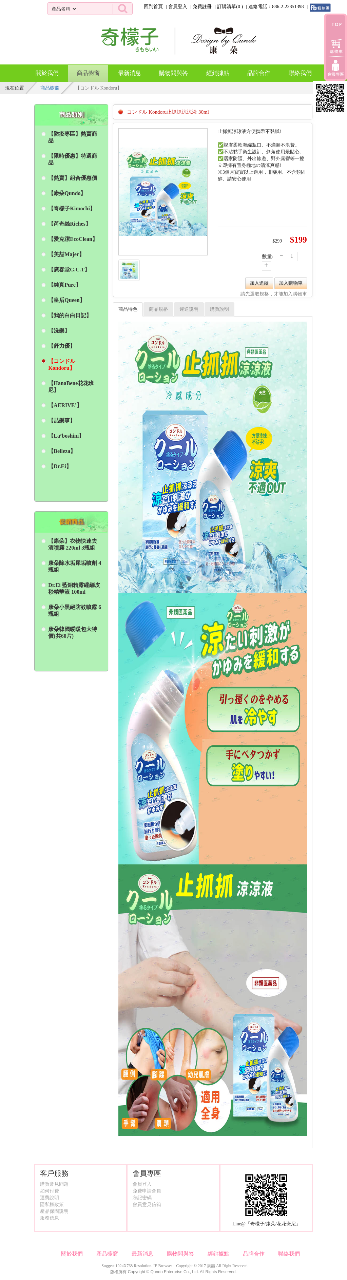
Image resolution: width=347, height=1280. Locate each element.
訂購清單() (230, 6)
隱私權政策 (52, 1204)
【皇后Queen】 (66, 300)
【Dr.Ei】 (59, 466)
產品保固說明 (54, 1211)
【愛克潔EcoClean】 (73, 239)
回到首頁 (153, 6)
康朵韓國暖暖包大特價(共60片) (72, 632)
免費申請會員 (147, 1190)
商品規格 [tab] (158, 309)
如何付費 (49, 1190)
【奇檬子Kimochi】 (71, 208)
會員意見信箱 (147, 1204)
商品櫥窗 (88, 70)
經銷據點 (217, 73)
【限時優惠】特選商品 (72, 159)
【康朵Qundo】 (67, 193)
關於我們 (47, 73)
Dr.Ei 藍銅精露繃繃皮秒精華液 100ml (74, 588)
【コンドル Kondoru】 (61, 364)
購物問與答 (173, 73)
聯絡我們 (300, 73)
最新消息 (129, 73)
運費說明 (49, 1197)
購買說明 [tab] (219, 309)
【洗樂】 (59, 330)
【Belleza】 (62, 451)
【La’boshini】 (66, 436)
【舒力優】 (61, 346)
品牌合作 (258, 73)
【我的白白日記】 (70, 315)
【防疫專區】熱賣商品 (72, 137)
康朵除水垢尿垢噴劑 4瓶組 (74, 566)
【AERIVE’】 (65, 405)
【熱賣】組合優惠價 (72, 178)
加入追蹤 (259, 283)
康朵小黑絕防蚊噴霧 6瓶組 (74, 610)
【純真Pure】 (64, 285)
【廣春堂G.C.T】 (69, 269)
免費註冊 (202, 6)
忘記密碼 (142, 1197)
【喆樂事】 (61, 420)
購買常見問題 (54, 1184)
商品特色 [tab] (127, 309)
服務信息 (49, 1218)
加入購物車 (291, 283)
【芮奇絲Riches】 (69, 224)
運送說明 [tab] (188, 309)
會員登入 (177, 6)
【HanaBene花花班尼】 (71, 386)
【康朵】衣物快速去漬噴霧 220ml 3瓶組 (72, 544)
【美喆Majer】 (66, 254)
